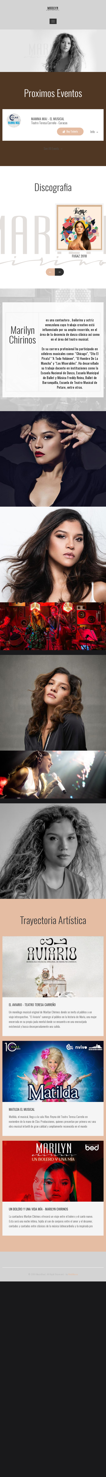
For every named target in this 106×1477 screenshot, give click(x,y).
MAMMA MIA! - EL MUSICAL (47, 118)
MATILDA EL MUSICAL (22, 1109)
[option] (53, 50)
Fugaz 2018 (79, 256)
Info (94, 131)
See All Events (53, 148)
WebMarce (73, 1274)
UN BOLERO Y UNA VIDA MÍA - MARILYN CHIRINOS (38, 1209)
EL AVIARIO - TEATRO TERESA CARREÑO (32, 1004)
